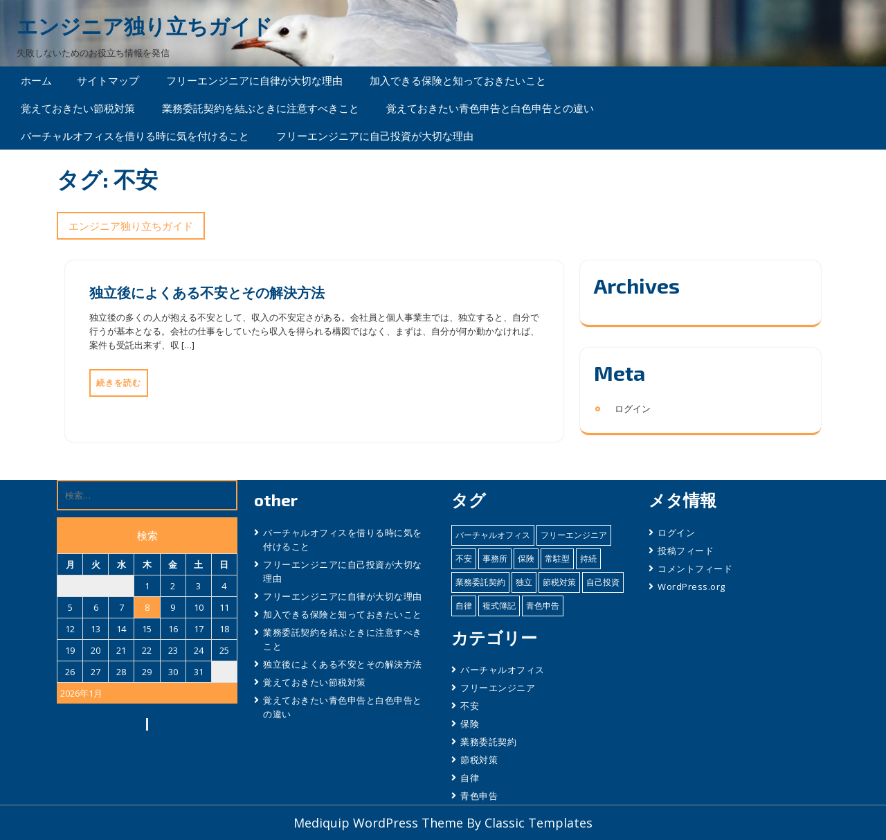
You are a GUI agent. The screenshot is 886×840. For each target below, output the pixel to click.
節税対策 (479, 759)
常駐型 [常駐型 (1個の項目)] (557, 558)
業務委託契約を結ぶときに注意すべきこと (260, 108)
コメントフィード (695, 568)
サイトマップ (108, 80)
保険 (469, 723)
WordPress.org (691, 586)
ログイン (633, 408)
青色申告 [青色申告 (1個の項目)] (542, 605)
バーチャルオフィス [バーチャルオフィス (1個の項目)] (492, 535)
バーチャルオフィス (502, 669)
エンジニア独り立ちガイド (145, 26)
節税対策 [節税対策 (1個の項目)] (559, 582)
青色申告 (479, 795)
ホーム (36, 80)
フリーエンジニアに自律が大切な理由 (254, 80)
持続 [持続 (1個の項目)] (588, 558)
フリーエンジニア (497, 687)
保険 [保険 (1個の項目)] (526, 558)
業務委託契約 (488, 741)
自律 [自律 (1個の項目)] (463, 605)
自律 (469, 777)
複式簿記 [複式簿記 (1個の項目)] (499, 605)
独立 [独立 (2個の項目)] (524, 582)
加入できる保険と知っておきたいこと (458, 80)
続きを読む (118, 382)
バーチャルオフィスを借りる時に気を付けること (135, 136)
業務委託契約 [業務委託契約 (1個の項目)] (480, 582)
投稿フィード (686, 550)
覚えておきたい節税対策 (78, 108)
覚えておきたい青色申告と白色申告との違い (490, 108)
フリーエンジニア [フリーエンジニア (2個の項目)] (574, 535)
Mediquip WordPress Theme (380, 822)
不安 (469, 705)
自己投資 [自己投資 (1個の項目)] (603, 582)
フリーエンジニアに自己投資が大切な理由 (374, 136)
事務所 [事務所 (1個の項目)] (494, 558)
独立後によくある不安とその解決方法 (207, 292)
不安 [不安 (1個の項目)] (463, 558)
